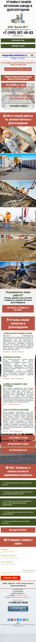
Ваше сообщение (6, 562)
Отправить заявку (10, 578)
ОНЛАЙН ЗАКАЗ (19, 106)
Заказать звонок (11, 69)
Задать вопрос (25, 69)
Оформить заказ (18, 46)
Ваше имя (4, 549)
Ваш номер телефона (8, 556)
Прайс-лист (11, 583)
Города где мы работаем (18, 585)
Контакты (30, 583)
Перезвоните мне (18, 40)
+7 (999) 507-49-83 (18, 32)
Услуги (18, 583)
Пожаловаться (18, 450)
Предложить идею (18, 444)
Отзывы (23, 583)
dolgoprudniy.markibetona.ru (14, 55)
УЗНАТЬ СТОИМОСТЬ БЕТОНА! (18, 309)
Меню (32, 54)
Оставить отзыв (18, 438)
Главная (4, 583)
